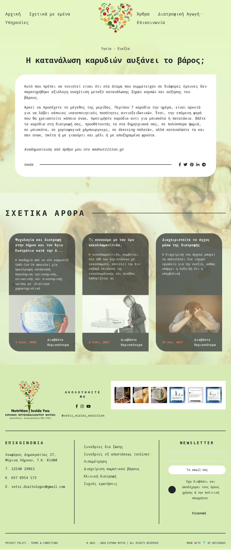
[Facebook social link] (179, 166)
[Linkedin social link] (198, 166)
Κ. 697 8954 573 (21, 478)
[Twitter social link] (185, 166)
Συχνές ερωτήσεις (103, 484)
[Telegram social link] (204, 166)
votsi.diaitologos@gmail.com (39, 487)
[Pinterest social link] (192, 166)
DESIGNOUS (219, 544)
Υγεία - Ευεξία (115, 49)
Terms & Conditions (44, 544)
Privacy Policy (15, 544)
